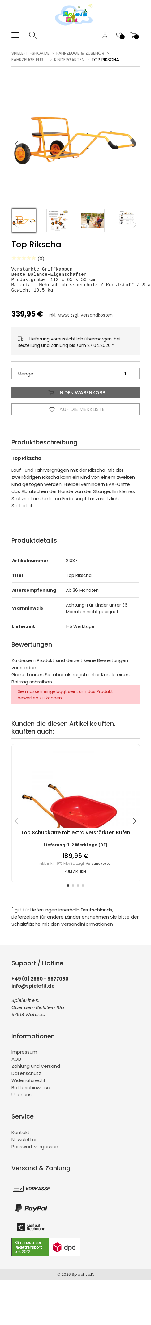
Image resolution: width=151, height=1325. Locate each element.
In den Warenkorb (75, 397)
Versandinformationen (87, 928)
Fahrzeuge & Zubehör (80, 53)
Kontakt (20, 1137)
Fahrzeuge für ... (29, 60)
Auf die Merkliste (75, 414)
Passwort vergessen (34, 1151)
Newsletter (24, 1144)
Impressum (24, 1056)
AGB (16, 1063)
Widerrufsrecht (28, 1085)
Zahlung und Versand (35, 1070)
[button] (134, 144)
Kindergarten (69, 60)
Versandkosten (96, 320)
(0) (28, 258)
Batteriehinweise (30, 1092)
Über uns (21, 1099)
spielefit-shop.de (30, 53)
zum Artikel (75, 876)
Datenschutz (26, 1078)
